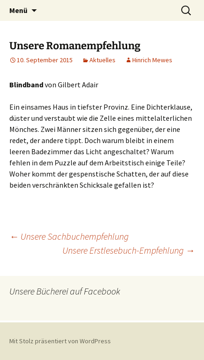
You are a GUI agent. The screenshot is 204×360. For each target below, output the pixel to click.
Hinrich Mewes (152, 60)
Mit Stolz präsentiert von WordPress (60, 341)
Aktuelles (102, 60)
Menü (18, 10)
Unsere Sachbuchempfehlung (69, 236)
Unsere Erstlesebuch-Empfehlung (128, 250)
